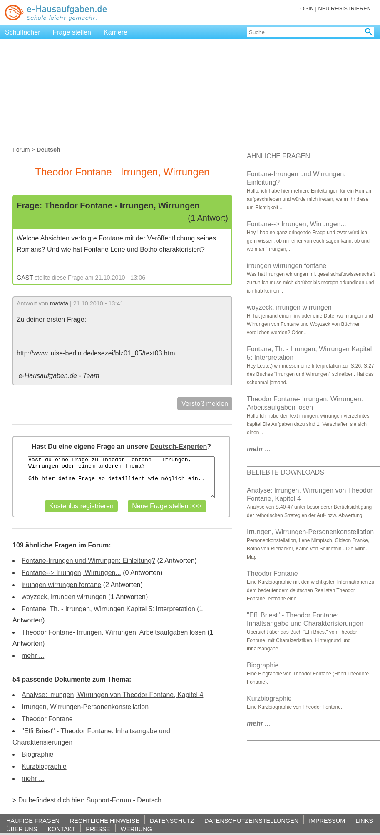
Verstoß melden (204, 403)
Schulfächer (22, 32)
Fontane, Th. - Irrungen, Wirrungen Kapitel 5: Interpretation (108, 608)
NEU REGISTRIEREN (344, 8)
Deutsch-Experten (178, 446)
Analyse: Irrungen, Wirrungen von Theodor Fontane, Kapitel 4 (112, 694)
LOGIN (305, 8)
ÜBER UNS (21, 829)
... (259, 448)
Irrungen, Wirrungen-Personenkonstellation (85, 706)
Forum (21, 149)
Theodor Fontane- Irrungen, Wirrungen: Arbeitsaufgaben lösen (114, 632)
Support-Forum (108, 800)
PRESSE (98, 829)
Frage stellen (72, 32)
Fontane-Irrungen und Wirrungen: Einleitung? (88, 560)
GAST (25, 277)
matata (59, 303)
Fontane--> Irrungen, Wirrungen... (71, 572)
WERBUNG (136, 829)
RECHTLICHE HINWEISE (104, 821)
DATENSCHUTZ (172, 821)
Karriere (115, 32)
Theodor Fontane (47, 718)
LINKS (364, 821)
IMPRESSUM (327, 821)
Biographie (38, 754)
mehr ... (33, 655)
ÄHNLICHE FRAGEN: (279, 156)
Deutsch (149, 800)
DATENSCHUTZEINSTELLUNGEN (251, 821)
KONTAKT (61, 829)
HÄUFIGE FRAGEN (33, 821)
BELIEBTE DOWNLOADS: (286, 472)
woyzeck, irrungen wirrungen (64, 596)
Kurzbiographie (44, 766)
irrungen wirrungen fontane (61, 584)
